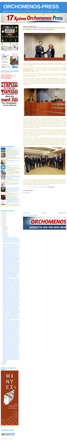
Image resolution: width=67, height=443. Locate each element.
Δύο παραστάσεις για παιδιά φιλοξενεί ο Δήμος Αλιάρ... (11, 328)
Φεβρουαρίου (5, 227)
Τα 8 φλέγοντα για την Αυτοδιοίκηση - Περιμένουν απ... (11, 248)
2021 (3, 224)
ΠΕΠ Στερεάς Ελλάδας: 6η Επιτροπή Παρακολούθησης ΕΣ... (12, 246)
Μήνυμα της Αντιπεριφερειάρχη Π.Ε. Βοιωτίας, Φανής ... (11, 256)
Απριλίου (4, 229)
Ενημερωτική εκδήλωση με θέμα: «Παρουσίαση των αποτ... (11, 326)
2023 (3, 361)
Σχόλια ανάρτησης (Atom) (33, 215)
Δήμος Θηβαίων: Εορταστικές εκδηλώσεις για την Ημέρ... (11, 298)
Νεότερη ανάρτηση (26, 212)
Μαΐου (4, 230)
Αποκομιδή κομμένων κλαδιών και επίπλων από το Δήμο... (11, 337)
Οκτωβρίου (5, 235)
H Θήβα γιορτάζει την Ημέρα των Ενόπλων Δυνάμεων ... (11, 278)
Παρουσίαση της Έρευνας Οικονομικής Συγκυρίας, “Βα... (11, 271)
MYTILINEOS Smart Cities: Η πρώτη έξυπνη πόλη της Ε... (11, 310)
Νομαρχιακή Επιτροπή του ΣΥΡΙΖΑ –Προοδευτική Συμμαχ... (12, 354)
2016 (3, 219)
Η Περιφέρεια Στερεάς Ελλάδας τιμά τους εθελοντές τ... (11, 356)
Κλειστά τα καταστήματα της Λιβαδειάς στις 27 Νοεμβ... (11, 318)
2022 (3, 225)
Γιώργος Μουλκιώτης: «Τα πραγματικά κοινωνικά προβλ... (11, 263)
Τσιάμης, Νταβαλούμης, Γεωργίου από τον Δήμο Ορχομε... (11, 292)
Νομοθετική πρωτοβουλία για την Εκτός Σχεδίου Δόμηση (11, 286)
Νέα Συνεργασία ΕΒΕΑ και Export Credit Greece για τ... (11, 273)
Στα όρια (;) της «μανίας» (6, 319)
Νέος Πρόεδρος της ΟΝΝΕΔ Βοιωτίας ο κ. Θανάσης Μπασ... (12, 359)
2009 (3, 212)
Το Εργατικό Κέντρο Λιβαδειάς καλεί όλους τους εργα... (11, 340)
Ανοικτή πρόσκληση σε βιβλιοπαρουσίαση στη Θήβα (10, 309)
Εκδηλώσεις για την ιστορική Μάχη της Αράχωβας (10, 308)
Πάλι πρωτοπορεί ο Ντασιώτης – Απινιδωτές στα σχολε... (11, 269)
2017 (3, 220)
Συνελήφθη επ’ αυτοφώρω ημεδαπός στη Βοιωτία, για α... (11, 299)
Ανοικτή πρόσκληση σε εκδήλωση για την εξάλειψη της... (11, 324)
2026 (3, 364)
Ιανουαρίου (5, 226)
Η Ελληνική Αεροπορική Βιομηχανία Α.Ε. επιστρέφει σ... (11, 348)
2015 (3, 218)
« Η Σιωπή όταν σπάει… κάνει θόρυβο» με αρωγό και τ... (11, 288)
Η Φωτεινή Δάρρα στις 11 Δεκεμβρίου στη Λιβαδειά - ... (11, 281)
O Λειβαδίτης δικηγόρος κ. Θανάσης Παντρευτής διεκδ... (11, 241)
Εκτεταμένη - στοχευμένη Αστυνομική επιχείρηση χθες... (11, 346)
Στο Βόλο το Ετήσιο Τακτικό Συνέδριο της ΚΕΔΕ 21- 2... (11, 245)
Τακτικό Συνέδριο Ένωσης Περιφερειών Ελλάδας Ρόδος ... (11, 306)
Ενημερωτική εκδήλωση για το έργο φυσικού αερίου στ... (11, 289)
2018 (3, 221)
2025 (3, 363)
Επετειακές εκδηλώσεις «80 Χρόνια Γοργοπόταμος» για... (11, 238)
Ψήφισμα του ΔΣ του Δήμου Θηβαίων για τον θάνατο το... (11, 284)
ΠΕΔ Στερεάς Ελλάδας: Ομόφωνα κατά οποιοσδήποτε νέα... (12, 262)
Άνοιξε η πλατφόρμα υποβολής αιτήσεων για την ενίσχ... (11, 243)
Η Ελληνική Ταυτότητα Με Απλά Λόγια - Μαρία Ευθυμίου (11, 317)
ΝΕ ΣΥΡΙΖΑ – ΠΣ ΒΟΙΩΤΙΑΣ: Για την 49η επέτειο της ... (11, 254)
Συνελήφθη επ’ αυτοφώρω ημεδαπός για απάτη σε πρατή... (12, 268)
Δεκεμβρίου (5, 360)
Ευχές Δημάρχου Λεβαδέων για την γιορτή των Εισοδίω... (11, 279)
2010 (3, 213)
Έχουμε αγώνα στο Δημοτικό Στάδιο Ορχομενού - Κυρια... (11, 272)
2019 (3, 222)
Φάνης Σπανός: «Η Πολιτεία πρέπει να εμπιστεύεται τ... (11, 316)
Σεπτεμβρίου (5, 234)
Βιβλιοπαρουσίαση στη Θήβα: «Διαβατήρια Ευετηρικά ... (11, 274)
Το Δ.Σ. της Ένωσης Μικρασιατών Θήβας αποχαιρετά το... (11, 247)
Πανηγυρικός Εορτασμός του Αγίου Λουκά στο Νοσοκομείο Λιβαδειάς (13, 160)
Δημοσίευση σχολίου (26, 192)
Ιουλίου (4, 232)
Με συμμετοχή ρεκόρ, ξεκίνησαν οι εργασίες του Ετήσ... (11, 283)
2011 (3, 214)
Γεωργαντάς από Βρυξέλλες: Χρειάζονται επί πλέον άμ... (11, 285)
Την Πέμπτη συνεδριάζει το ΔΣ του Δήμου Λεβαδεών (10, 287)
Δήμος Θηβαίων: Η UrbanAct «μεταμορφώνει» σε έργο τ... (11, 239)
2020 (3, 223)
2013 (3, 216)
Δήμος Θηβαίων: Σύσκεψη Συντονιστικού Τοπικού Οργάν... (11, 305)
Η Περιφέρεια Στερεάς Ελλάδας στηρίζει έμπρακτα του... (11, 301)
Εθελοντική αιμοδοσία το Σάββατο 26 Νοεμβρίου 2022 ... (11, 291)
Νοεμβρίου (4, 236)
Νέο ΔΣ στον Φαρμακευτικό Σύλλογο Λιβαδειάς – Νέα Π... (11, 311)
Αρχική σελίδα (44, 212)
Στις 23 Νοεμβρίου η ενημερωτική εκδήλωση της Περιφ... (11, 280)
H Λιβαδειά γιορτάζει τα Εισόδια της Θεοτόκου (9, 261)
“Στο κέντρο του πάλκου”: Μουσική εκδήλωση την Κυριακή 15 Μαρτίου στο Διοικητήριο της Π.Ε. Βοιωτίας (12, 183)
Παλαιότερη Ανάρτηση (62, 212)
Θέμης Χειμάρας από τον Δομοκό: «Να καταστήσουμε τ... (11, 264)
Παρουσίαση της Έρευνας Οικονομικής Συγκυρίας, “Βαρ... (11, 343)
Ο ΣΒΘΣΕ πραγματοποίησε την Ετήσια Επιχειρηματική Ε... (11, 325)
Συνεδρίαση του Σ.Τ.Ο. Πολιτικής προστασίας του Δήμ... (11, 266)
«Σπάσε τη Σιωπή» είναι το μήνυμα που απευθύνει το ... (11, 323)
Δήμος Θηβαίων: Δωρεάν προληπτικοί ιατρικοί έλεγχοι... (11, 349)
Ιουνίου (4, 231)
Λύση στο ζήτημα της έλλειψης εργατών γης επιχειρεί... (11, 302)
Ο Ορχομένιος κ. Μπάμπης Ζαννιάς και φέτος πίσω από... (11, 240)
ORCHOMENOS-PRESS (31, 6)
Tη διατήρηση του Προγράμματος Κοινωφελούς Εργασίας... (11, 357)
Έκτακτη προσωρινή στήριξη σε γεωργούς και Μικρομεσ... (11, 297)
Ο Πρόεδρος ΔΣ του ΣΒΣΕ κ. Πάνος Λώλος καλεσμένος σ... (11, 290)
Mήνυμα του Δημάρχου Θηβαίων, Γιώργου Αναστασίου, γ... (11, 320)
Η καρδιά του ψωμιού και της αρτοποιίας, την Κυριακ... (11, 237)
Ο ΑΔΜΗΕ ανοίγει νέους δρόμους (11, 170)
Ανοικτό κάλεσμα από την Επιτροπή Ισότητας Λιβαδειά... (11, 307)
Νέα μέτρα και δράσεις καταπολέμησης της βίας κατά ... (11, 330)
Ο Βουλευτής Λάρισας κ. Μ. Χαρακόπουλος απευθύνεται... (11, 327)
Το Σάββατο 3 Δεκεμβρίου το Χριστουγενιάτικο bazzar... (11, 303)
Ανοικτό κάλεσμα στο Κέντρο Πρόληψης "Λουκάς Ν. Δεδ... (11, 342)
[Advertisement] (44, 202)
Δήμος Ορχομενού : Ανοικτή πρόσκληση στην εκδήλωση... (11, 338)
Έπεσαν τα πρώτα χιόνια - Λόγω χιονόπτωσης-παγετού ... (11, 339)
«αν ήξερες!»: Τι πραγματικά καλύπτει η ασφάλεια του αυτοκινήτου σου (12, 196)
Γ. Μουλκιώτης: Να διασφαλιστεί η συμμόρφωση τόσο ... (11, 251)
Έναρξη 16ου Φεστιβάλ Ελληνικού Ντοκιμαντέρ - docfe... (11, 300)
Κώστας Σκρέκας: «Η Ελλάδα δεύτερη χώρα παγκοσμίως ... (12, 265)
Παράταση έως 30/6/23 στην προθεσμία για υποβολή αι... (11, 321)
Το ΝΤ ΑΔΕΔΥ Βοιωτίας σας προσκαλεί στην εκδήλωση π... (11, 249)
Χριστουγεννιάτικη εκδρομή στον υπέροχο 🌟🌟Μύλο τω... (11, 282)
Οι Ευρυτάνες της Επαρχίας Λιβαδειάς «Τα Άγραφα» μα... (11, 293)
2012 (3, 215)
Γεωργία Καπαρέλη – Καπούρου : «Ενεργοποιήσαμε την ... (11, 322)
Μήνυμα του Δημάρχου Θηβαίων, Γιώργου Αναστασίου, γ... (11, 255)
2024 (3, 362)
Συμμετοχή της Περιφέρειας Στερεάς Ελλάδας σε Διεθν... (11, 276)
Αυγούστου (5, 233)
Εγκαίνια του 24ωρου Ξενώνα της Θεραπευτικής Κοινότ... (11, 267)
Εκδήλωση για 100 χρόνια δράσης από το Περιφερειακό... (11, 341)
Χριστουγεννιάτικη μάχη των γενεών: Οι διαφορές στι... (11, 345)
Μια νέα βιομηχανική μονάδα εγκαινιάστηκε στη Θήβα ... (11, 270)
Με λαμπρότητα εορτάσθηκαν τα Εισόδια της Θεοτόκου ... (11, 304)
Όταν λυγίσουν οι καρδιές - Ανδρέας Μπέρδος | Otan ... (11, 336)
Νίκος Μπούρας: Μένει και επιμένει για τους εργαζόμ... (11, 244)
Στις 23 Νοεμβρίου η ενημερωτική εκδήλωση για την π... (11, 253)
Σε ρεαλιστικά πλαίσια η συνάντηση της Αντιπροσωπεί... (11, 252)
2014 (3, 217)
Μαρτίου (4, 228)
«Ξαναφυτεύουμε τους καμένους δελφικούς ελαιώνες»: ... (11, 347)
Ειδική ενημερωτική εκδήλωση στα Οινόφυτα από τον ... (11, 350)
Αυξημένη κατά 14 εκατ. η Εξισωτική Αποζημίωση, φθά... (11, 329)
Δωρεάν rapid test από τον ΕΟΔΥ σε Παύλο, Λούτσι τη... (11, 250)
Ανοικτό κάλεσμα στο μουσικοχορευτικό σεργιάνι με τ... (11, 355)
